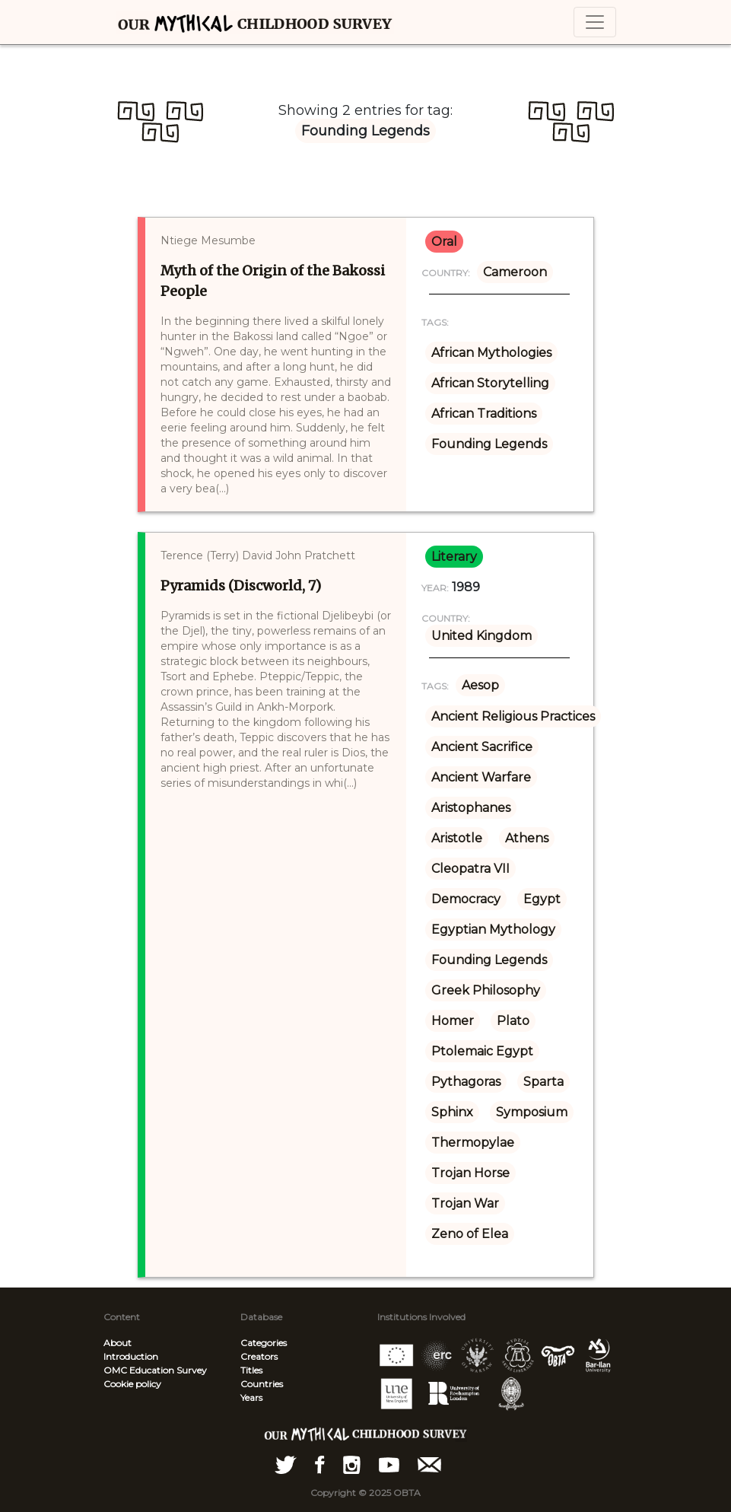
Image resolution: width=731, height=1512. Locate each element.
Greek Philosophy (485, 990)
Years (251, 1397)
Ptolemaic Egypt (482, 1051)
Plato (513, 1021)
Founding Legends (489, 444)
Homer (452, 1021)
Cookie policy (132, 1383)
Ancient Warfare (481, 777)
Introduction (130, 1356)
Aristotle (456, 838)
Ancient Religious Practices (513, 716)
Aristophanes (470, 808)
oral (444, 241)
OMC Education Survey (155, 1370)
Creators (259, 1356)
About (117, 1342)
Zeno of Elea (469, 1234)
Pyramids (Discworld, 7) (241, 585)
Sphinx (452, 1112)
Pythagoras (466, 1081)
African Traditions (483, 413)
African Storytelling (490, 383)
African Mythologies (491, 352)
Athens (526, 838)
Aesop (480, 685)
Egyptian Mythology (493, 929)
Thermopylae (472, 1142)
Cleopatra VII (470, 868)
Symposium (531, 1112)
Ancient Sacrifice (481, 747)
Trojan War (465, 1203)
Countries (261, 1383)
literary (454, 556)
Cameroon (515, 272)
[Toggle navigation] (595, 22)
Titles (251, 1370)
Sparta (543, 1081)
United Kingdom (481, 636)
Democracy (466, 899)
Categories (263, 1342)
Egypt (542, 899)
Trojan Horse (470, 1173)
